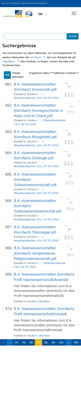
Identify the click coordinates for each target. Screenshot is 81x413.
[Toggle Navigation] (74, 13)
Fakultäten (10, 61)
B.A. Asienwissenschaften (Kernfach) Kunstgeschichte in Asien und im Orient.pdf (38, 110)
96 (31, 342)
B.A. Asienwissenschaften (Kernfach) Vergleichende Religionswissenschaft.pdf (35, 253)
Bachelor (44, 301)
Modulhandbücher (24, 97)
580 (76, 342)
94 (16, 342)
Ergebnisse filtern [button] (39, 73)
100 (61, 342)
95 (23, 342)
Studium (32, 94)
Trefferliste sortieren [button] (64, 73)
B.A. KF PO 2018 (48, 97)
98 (45, 342)
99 (53, 342)
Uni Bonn (38, 57)
